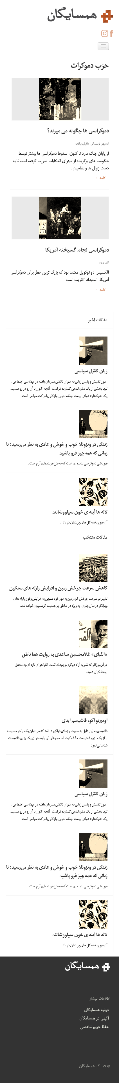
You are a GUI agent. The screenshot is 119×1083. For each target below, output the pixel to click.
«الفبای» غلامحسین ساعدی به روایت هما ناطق (64, 655)
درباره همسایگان (96, 1010)
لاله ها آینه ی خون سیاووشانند (79, 512)
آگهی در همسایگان (94, 1019)
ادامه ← (100, 178)
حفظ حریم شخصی (94, 1027)
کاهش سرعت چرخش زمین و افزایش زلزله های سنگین (58, 588)
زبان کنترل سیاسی (91, 371)
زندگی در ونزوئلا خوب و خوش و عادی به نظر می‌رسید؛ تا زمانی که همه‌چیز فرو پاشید (56, 449)
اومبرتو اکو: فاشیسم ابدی (84, 721)
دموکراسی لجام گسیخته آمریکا (77, 251)
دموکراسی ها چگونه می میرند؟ (78, 132)
